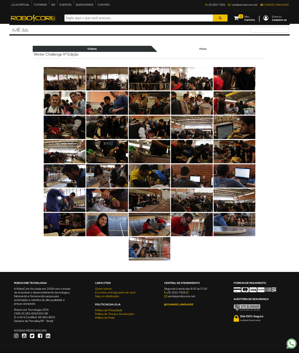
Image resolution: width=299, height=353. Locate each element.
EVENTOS (65, 4)
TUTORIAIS (40, 4)
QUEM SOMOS (84, 4)
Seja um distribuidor (107, 296)
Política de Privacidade (108, 310)
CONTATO (104, 4)
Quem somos (103, 289)
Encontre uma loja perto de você (115, 292)
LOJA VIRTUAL (20, 4)
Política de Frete (105, 318)
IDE (53, 4)
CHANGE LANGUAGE (274, 4)
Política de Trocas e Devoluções (114, 314)
